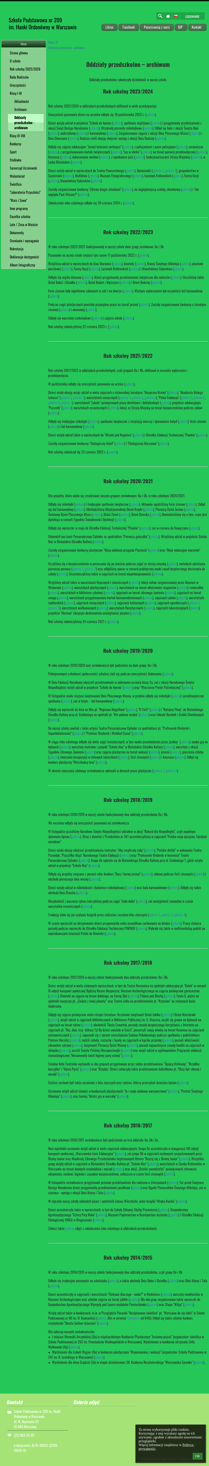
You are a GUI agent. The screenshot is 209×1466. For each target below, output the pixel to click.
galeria (150, 114)
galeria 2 (170, 170)
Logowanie (192, 16)
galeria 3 (150, 397)
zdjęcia (194, 133)
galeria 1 (158, 170)
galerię (69, 1228)
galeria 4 (66, 402)
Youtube (132, 1318)
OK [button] (197, 1456)
